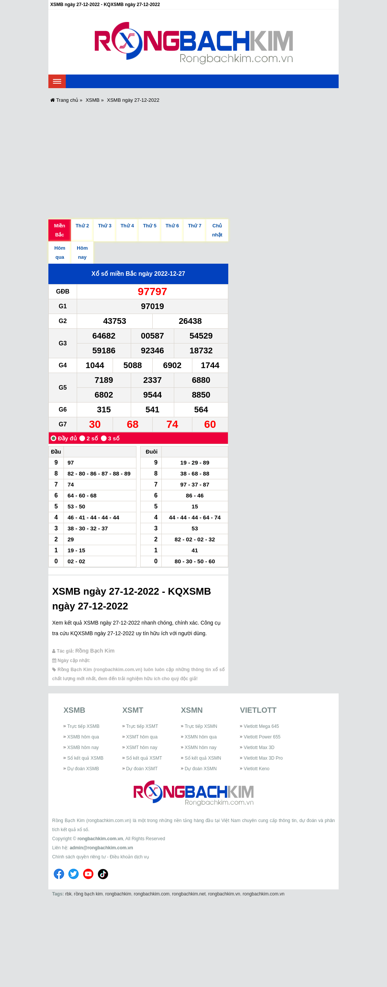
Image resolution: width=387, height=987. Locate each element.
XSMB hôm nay (83, 747)
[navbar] (57, 81)
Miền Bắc (59, 230)
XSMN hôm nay (201, 747)
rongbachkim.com (152, 894)
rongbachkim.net (189, 894)
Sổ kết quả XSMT (144, 758)
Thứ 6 (172, 225)
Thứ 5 (149, 225)
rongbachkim (118, 894)
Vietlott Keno (256, 768)
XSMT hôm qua (142, 737)
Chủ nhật (217, 230)
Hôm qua (59, 252)
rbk (68, 894)
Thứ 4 (127, 225)
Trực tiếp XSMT (142, 726)
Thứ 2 (82, 225)
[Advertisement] (193, 160)
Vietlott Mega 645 (261, 726)
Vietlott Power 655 (262, 737)
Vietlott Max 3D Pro (263, 758)
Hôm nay (82, 252)
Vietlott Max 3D (259, 747)
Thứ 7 (194, 225)
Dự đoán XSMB (83, 768)
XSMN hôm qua (201, 737)
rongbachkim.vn (224, 894)
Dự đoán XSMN (201, 768)
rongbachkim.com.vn (100, 838)
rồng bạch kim (88, 894)
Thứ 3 (104, 225)
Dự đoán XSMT (142, 768)
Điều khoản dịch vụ (129, 857)
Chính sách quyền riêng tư (79, 857)
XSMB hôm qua (83, 737)
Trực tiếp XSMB (83, 726)
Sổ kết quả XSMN (203, 758)
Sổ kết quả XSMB (85, 758)
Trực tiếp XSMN (201, 726)
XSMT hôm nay (141, 747)
